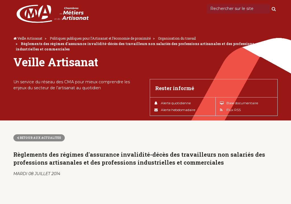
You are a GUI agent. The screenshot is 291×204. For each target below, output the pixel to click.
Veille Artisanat (29, 38)
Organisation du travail (177, 38)
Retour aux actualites (39, 138)
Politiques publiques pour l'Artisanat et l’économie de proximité (100, 38)
